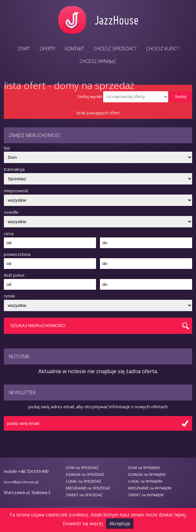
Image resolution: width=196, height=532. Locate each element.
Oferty (47, 48)
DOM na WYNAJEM (144, 467)
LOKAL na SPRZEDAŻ (83, 481)
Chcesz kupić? (162, 48)
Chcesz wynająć (98, 61)
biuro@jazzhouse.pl (21, 481)
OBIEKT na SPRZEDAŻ (84, 494)
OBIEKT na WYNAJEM (146, 494)
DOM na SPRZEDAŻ (82, 467)
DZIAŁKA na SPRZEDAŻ (85, 474)
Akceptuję (119, 523)
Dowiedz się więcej (83, 523)
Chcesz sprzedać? (115, 48)
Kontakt (74, 48)
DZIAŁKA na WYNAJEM (146, 474)
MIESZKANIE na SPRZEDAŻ (88, 488)
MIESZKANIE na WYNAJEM (149, 488)
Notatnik (19, 356)
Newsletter (22, 392)
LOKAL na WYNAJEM (145, 481)
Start (24, 48)
